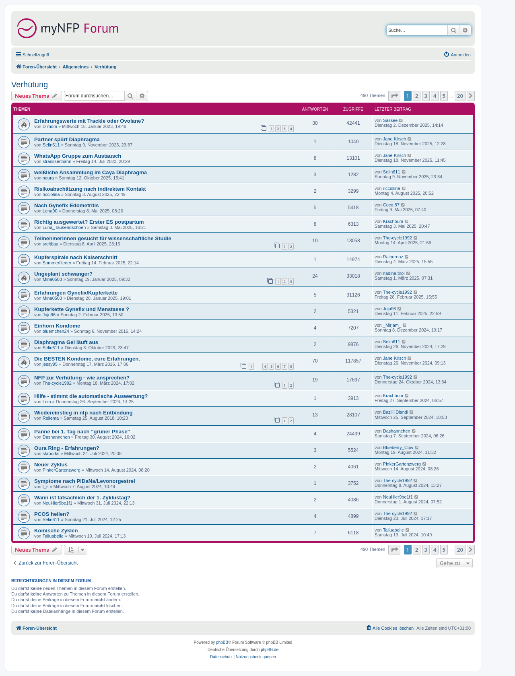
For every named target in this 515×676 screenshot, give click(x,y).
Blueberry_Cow (398, 447)
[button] (394, 96)
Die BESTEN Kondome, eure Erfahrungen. (87, 359)
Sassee (390, 120)
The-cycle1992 (397, 237)
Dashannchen (56, 437)
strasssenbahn (57, 161)
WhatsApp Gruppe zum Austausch (77, 156)
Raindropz (393, 256)
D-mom (50, 126)
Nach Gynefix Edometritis (66, 205)
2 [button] (416, 95)
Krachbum (393, 221)
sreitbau (50, 243)
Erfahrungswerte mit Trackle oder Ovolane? (89, 121)
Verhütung (29, 84)
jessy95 (50, 364)
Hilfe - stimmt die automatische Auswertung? (91, 396)
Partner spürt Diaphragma (67, 139)
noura (48, 177)
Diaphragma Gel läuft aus (66, 342)
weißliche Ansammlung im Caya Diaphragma (90, 172)
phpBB (222, 642)
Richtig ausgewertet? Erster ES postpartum (89, 222)
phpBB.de (269, 649)
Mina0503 (52, 279)
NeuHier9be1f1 (57, 503)
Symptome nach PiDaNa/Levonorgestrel (84, 481)
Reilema (51, 418)
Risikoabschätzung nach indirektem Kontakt (90, 189)
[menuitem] (457, 55)
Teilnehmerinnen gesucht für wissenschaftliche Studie (102, 238)
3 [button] (425, 95)
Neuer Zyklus (51, 465)
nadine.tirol (394, 273)
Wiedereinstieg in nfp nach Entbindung (83, 413)
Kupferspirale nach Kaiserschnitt (75, 257)
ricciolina (51, 194)
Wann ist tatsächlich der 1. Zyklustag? (82, 498)
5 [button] (444, 95)
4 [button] (434, 95)
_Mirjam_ (392, 325)
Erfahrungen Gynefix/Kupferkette (75, 293)
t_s (46, 486)
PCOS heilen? (51, 514)
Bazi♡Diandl (395, 412)
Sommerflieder (57, 262)
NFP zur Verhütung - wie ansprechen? (82, 378)
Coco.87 (391, 204)
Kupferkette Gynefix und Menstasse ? (81, 309)
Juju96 (49, 314)
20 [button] (460, 95)
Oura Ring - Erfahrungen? (66, 448)
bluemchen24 (56, 331)
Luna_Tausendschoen (64, 227)
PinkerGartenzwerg (61, 470)
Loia (47, 401)
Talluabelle (53, 536)
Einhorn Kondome (57, 326)
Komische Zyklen (56, 531)
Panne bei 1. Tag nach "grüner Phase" (82, 432)
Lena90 (50, 210)
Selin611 (51, 144)
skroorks (51, 453)
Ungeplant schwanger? (63, 274)
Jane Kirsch (394, 138)
